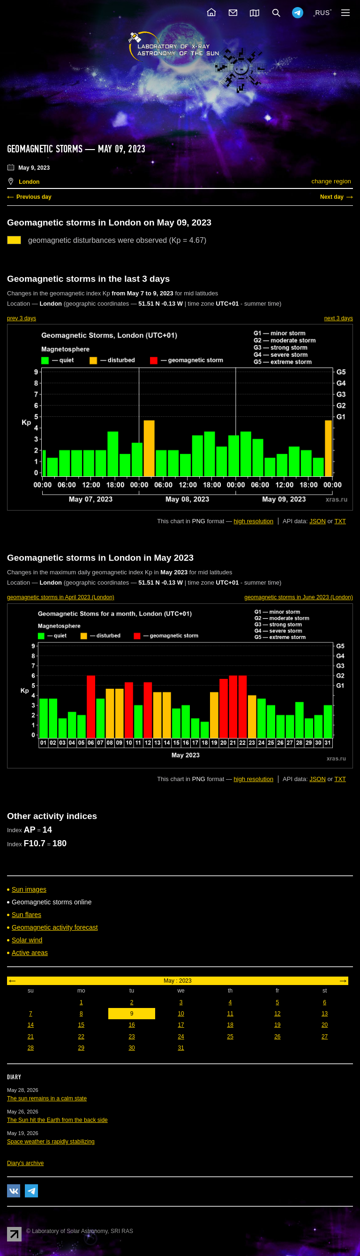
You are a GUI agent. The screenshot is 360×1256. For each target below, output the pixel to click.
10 (181, 1013)
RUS (322, 12)
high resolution (254, 521)
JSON (317, 521)
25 (230, 1036)
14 (31, 1025)
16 (131, 1025)
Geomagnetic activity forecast (55, 927)
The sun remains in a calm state (47, 1098)
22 (81, 1036)
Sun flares (26, 914)
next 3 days (338, 318)
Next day (332, 197)
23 (131, 1036)
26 (277, 1036)
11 (230, 1013)
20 (325, 1025)
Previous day (34, 197)
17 (181, 1025)
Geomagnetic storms (46, 149)
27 (325, 1036)
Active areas (30, 952)
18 (230, 1025)
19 (277, 1025)
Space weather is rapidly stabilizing (51, 1141)
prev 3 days (21, 318)
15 (81, 1025)
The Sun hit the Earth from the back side (57, 1120)
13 (325, 1013)
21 (31, 1036)
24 (181, 1036)
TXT (340, 521)
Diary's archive (25, 1163)
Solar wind (27, 940)
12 (277, 1013)
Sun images (29, 889)
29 (81, 1048)
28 (31, 1048)
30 (131, 1048)
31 (181, 1048)
